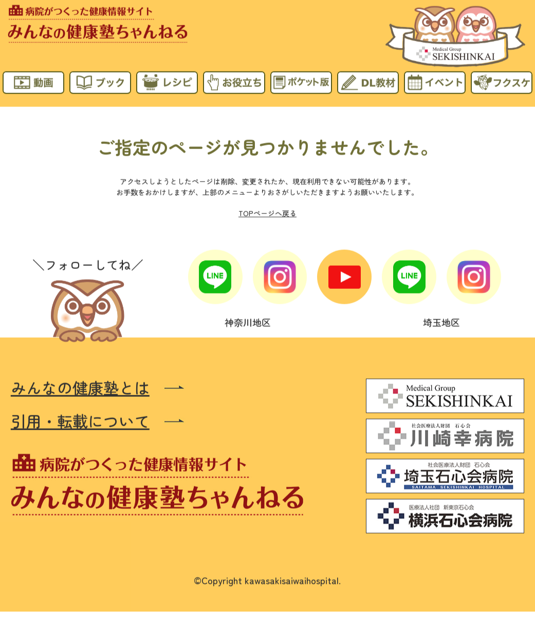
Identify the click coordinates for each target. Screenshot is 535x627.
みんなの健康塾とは (80, 387)
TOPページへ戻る (267, 213)
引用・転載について (80, 421)
